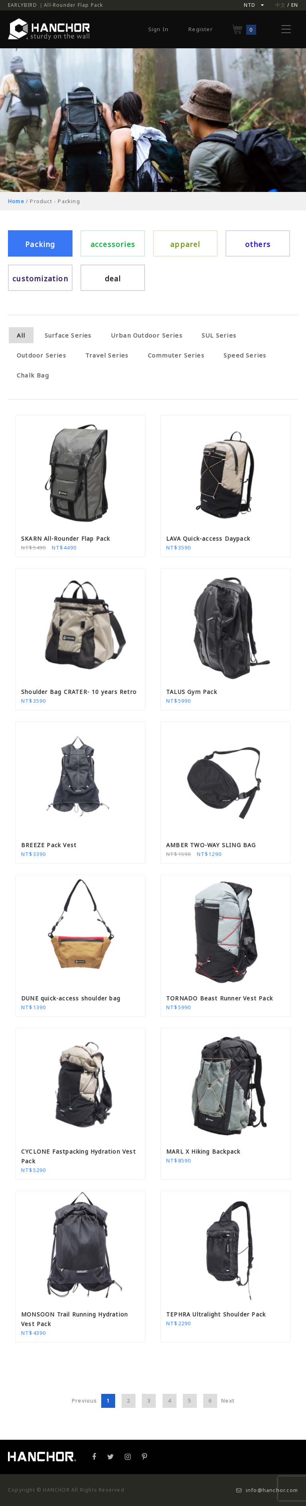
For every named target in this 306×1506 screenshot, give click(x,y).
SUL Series (219, 335)
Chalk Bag (33, 375)
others (258, 244)
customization (40, 278)
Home (16, 201)
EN (294, 5)
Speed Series (245, 355)
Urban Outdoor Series (146, 335)
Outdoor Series (41, 355)
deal (113, 278)
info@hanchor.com (267, 1490)
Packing (40, 244)
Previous (84, 1400)
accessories (112, 244)
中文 (280, 5)
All (21, 335)
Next (227, 1400)
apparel (185, 244)
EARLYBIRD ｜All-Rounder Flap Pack (55, 5)
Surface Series (68, 335)
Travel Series (107, 355)
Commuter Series (176, 355)
